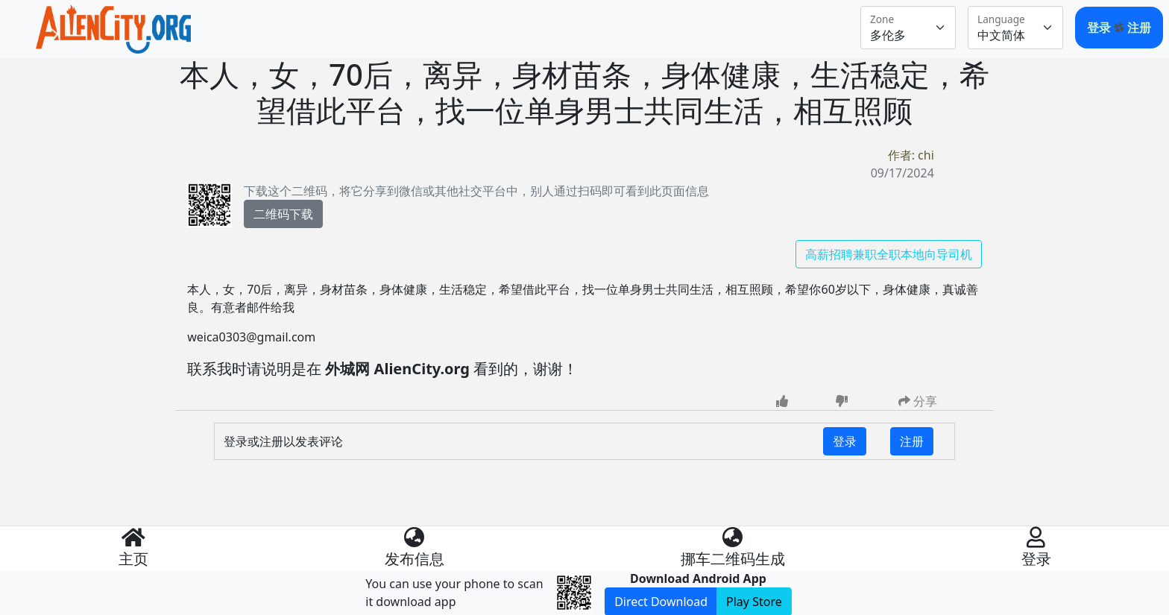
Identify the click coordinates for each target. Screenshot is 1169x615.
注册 (1139, 27)
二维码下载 (283, 214)
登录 (1100, 27)
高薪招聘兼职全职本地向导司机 (888, 254)
